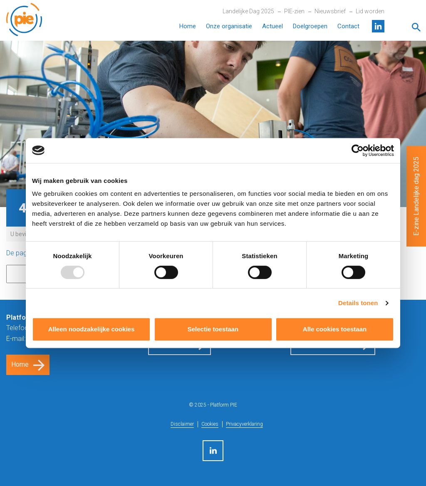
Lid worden (370, 11)
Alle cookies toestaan (335, 329)
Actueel (272, 26)
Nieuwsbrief (330, 11)
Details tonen (358, 302)
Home (187, 26)
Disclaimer (182, 424)
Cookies (209, 424)
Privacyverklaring (244, 424)
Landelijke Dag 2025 (248, 11)
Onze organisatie (229, 26)
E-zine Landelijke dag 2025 (416, 196)
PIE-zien (294, 11)
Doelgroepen (310, 26)
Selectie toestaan (213, 329)
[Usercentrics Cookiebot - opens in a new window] (357, 150)
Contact (348, 26)
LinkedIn (378, 26)
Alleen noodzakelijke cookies (91, 329)
